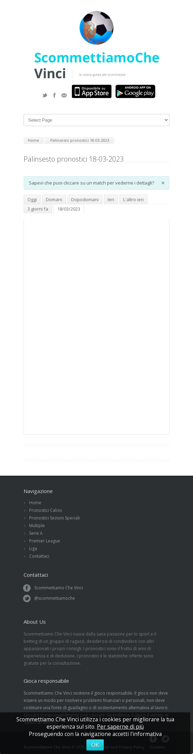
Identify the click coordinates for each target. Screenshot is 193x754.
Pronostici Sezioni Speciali (54, 518)
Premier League (44, 541)
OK (95, 745)
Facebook (54, 95)
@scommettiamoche (54, 598)
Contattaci (39, 556)
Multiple (37, 525)
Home (35, 503)
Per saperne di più (120, 726)
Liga (33, 548)
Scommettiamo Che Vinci (58, 588)
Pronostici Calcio (45, 510)
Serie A (36, 533)
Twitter (45, 95)
